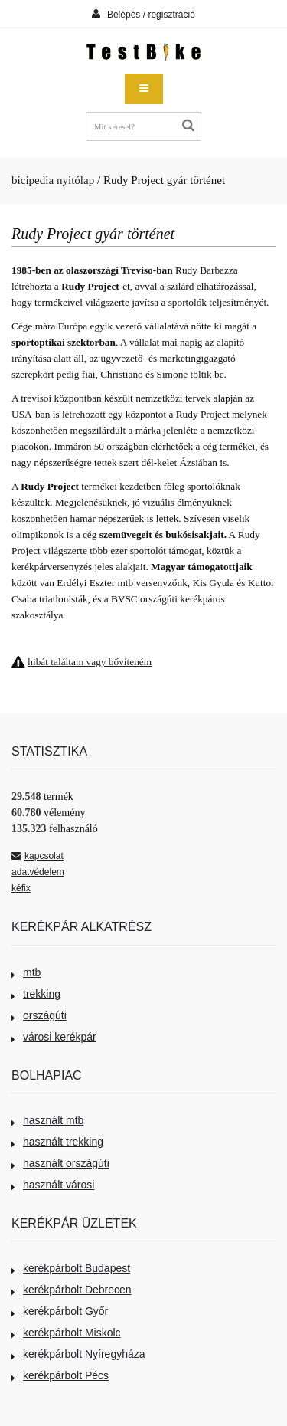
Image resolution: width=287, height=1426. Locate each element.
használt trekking (57, 1142)
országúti (39, 1015)
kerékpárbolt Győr (59, 1311)
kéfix (21, 888)
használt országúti (60, 1163)
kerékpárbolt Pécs (60, 1375)
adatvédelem (37, 872)
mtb (26, 972)
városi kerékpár (53, 1037)
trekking (35, 994)
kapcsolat (37, 856)
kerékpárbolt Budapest (70, 1268)
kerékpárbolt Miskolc (66, 1332)
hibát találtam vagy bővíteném (90, 661)
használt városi (52, 1184)
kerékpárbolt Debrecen (71, 1289)
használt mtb (47, 1120)
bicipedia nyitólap (52, 180)
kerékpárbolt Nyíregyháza (78, 1354)
